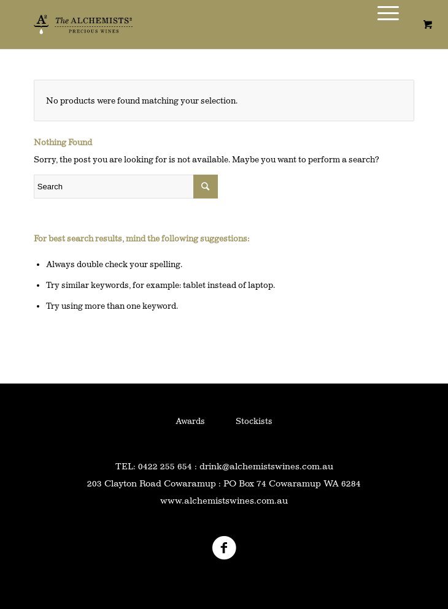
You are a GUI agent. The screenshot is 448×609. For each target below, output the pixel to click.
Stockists (254, 421)
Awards (190, 421)
